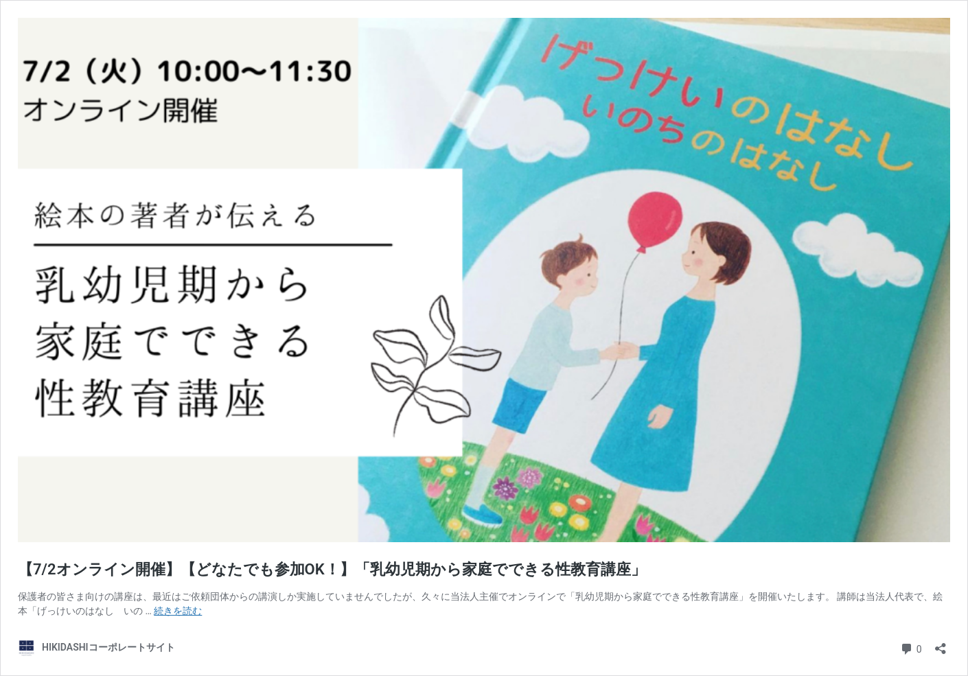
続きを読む (178, 610)
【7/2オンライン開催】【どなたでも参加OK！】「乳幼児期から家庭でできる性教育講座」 (332, 569)
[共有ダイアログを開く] (940, 644)
